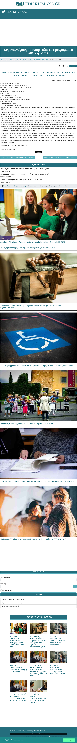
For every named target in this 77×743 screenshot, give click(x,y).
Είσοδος (42, 730)
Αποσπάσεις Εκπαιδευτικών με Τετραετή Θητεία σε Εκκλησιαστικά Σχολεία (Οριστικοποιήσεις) (30, 307)
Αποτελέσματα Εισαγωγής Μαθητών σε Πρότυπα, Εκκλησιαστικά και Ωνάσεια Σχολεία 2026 (37, 481)
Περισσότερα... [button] (18, 740)
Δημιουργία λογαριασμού (10, 606)
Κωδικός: (3, 584)
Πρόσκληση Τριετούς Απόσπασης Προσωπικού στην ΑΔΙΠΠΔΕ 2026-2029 (18, 697)
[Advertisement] (38, 30)
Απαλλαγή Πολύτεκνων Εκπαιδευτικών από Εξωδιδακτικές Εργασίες (25, 169)
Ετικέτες (36, 730)
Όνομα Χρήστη (5, 577)
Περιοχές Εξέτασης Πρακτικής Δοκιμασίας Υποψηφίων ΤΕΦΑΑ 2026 (27, 248)
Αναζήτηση (30, 730)
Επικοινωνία (13, 730)
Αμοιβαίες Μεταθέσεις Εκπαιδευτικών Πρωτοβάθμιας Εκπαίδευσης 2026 (57, 669)
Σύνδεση (38, 594)
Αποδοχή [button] (68, 740)
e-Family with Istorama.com (38, 734)
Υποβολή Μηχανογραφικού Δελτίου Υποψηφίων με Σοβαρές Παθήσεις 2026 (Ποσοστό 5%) (36, 365)
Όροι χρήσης (21, 730)
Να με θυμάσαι (7, 590)
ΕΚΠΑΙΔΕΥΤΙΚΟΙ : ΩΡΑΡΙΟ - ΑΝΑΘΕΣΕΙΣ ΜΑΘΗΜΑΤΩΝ (33, 60)
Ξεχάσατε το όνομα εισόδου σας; (12, 603)
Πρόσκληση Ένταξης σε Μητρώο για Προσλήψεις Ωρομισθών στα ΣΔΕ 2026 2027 (33, 539)
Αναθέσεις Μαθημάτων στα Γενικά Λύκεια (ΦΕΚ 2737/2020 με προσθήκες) (57, 640)
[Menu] (75, 16)
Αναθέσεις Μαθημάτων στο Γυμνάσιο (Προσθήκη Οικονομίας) (18, 668)
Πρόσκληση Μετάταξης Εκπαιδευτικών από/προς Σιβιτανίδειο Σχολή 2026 (38, 698)
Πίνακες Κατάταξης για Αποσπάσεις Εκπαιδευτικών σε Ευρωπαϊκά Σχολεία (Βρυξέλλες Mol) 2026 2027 (38, 670)
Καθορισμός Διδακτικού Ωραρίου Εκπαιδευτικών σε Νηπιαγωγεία (25, 174)
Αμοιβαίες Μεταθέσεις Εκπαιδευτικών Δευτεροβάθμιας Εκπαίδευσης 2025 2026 (32, 242)
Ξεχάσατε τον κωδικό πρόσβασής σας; (13, 599)
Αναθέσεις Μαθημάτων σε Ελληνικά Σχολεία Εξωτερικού (21, 179)
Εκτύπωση (73, 66)
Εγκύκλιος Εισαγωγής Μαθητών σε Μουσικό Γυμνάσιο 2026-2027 (26, 423)
